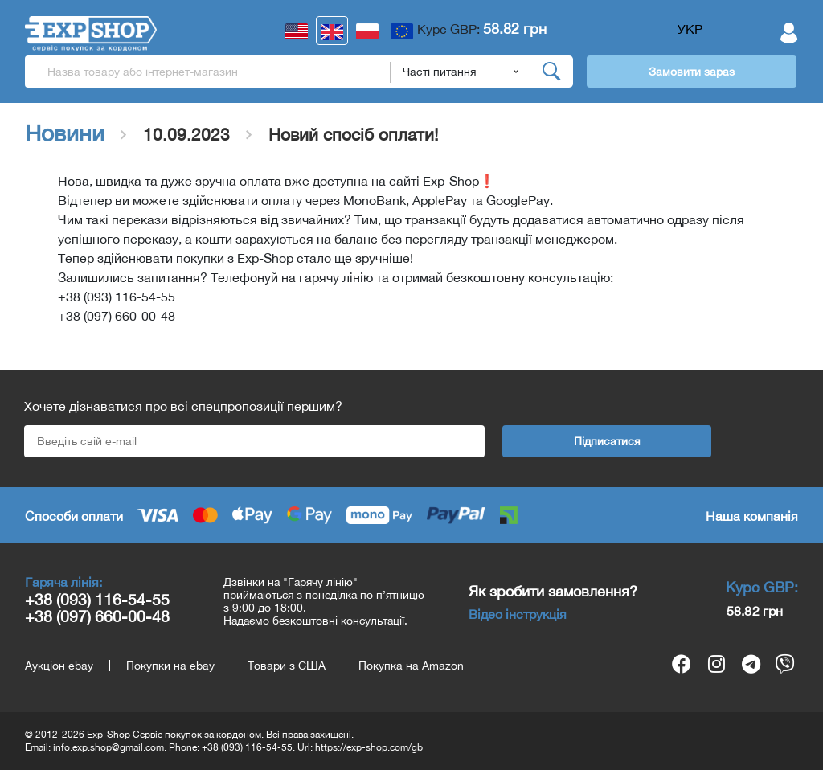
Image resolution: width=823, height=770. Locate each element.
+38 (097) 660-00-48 (97, 616)
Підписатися (607, 441)
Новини (64, 133)
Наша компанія (752, 516)
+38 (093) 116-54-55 (97, 599)
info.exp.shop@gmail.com (108, 747)
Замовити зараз (692, 71)
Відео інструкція (518, 614)
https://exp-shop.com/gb (369, 747)
